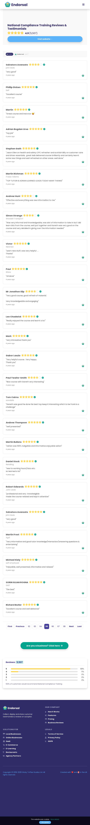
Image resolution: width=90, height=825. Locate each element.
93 (35, 626)
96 (53, 626)
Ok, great (45, 822)
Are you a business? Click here (44, 645)
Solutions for (10, 729)
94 (40, 626)
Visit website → (45, 39)
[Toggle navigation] (83, 4)
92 (29, 626)
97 (58, 626)
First (10, 626)
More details (55, 819)
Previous (20, 626)
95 (46, 626)
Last (79, 626)
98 (64, 626)
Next (71, 626)
